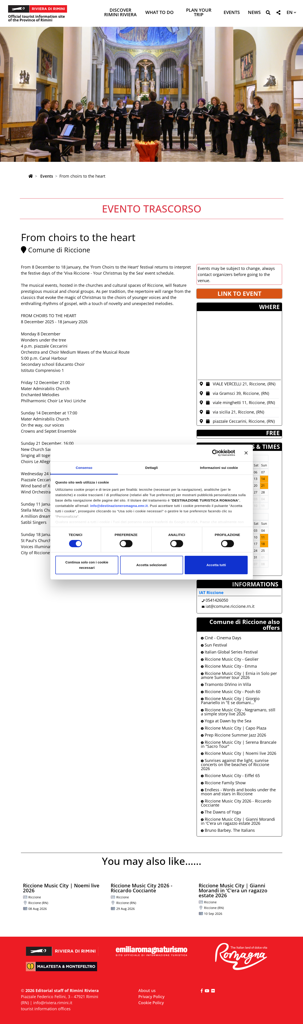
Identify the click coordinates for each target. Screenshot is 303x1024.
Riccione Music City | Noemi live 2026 (238, 753)
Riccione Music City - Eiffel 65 (230, 775)
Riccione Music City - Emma (229, 666)
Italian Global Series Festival (229, 652)
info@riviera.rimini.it (52, 1002)
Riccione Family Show (223, 783)
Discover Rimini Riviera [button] (120, 13)
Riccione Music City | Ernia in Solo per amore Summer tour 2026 (239, 675)
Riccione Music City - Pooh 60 (230, 691)
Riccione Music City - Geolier (229, 659)
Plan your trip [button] (198, 13)
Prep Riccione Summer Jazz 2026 (233, 735)
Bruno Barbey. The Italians (228, 830)
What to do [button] (159, 12)
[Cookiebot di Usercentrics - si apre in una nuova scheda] (215, 453)
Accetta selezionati (151, 565)
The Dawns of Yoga (221, 812)
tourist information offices (46, 1008)
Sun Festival (214, 645)
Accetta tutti (216, 565)
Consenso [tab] (84, 467)
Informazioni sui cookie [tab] (219, 467)
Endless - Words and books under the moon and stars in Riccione (238, 792)
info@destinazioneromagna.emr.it (119, 505)
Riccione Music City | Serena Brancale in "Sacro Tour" (238, 744)
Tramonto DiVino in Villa (226, 684)
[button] (268, 13)
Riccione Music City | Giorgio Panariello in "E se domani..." (230, 700)
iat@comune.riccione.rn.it (230, 606)
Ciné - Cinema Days (221, 638)
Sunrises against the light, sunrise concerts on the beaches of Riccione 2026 (235, 764)
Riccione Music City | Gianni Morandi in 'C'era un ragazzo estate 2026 (238, 821)
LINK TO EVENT (239, 293)
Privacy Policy (151, 996)
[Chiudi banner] (246, 452)
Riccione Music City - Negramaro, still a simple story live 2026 (238, 712)
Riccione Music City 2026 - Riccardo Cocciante (236, 803)
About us (147, 990)
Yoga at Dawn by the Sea (226, 721)
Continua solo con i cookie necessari (86, 565)
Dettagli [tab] (151, 467)
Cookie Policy (151, 1002)
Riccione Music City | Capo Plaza (233, 728)
